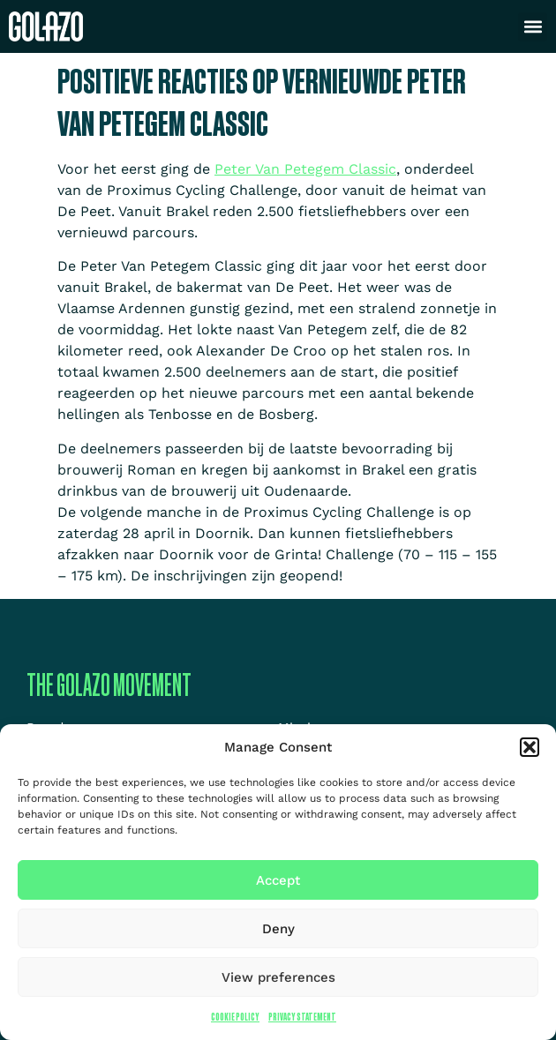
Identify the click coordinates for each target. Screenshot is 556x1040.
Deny (278, 929)
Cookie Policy (235, 1016)
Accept (278, 880)
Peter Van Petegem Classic (305, 169)
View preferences (278, 977)
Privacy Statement (302, 1016)
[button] (529, 747)
